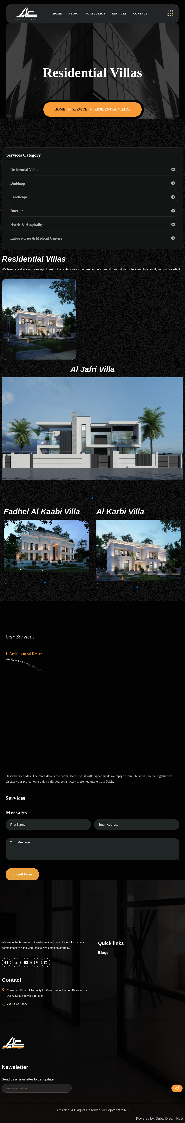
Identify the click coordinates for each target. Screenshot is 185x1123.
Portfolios (95, 13)
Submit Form (22, 874)
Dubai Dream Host (169, 1118)
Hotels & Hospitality (26, 224)
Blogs (103, 952)
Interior (16, 211)
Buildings (17, 183)
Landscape (19, 197)
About (73, 13)
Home (57, 13)
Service (80, 109)
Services (119, 13)
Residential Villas (24, 170)
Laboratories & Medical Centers (36, 238)
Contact (140, 13)
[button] (92, 494)
